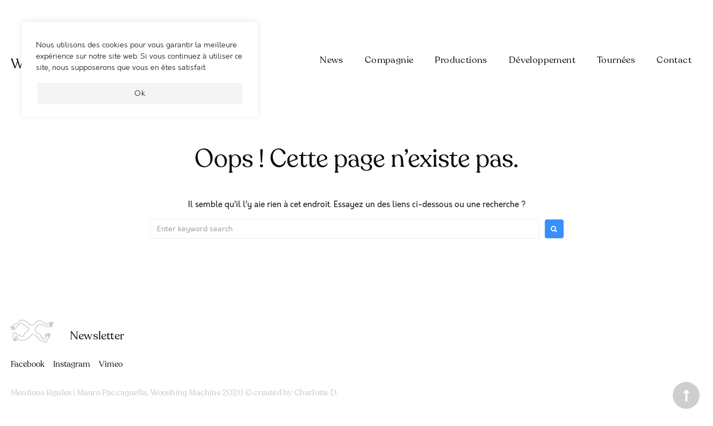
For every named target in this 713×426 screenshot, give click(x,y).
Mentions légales (41, 392)
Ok (140, 93)
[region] (139, 74)
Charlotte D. (315, 392)
